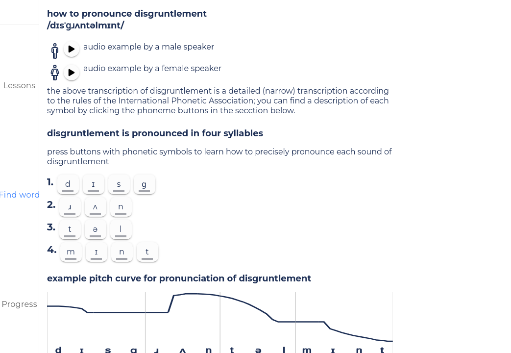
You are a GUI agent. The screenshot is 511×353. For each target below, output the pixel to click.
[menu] (19, 12)
